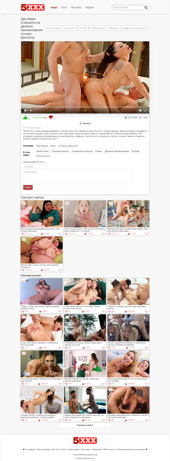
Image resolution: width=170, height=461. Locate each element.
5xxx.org (90, 458)
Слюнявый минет (60, 151)
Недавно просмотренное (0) (135, 28)
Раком (98, 151)
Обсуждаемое (97, 28)
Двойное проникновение (117, 151)
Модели (89, 7)
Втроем (135, 151)
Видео (54, 7)
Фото (64, 7)
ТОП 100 (83, 28)
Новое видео (74, 449)
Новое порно (69, 28)
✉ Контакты (109, 449)
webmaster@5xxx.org (88, 455)
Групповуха (42, 146)
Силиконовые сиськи (82, 151)
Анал (53, 146)
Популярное (113, 28)
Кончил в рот (43, 156)
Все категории (53, 28)
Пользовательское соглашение (130, 449)
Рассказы (76, 7)
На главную (30, 449)
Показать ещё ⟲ (85, 425)
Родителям (97, 449)
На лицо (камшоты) (68, 146)
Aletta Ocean (43, 151)
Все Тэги (56, 449)
